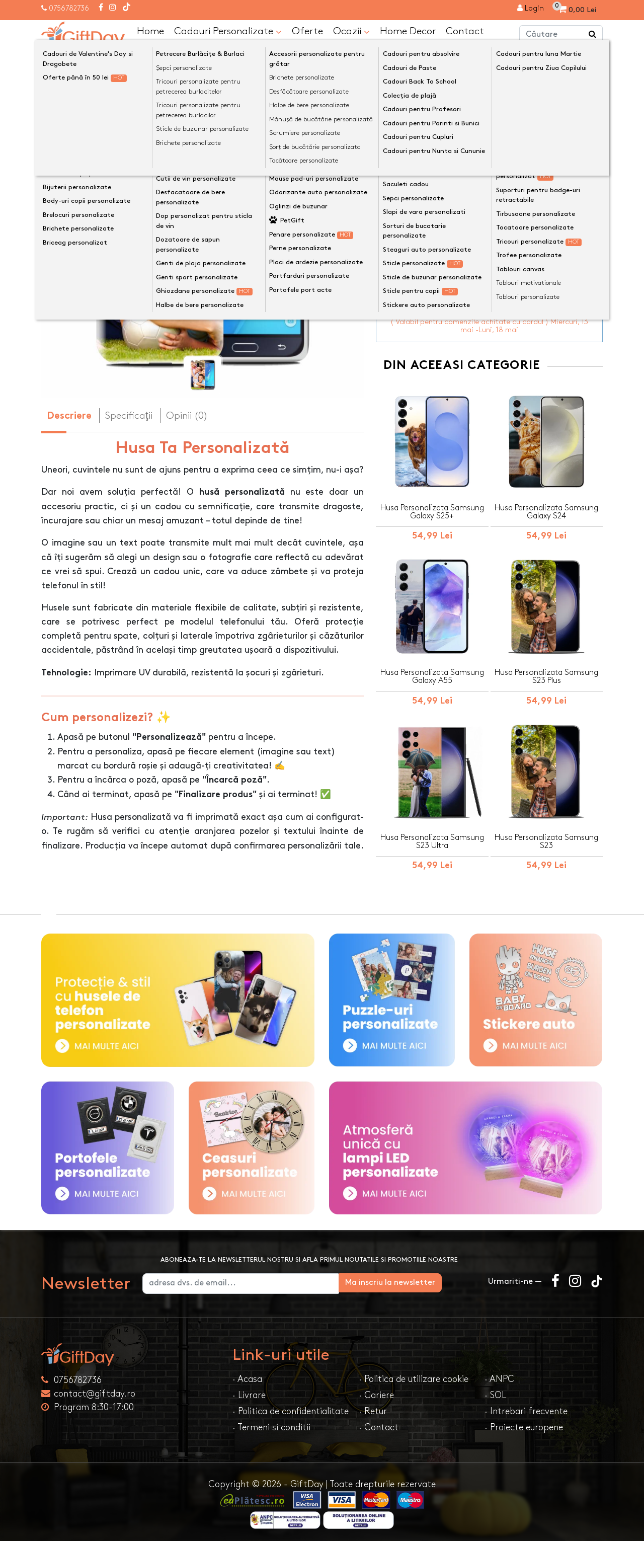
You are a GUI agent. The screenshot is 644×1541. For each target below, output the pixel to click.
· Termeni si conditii (271, 1424)
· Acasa (247, 1376)
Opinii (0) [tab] (187, 415)
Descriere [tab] (69, 416)
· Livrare (249, 1392)
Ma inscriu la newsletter (424, 1279)
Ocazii (351, 31)
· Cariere (376, 1392)
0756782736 (69, 8)
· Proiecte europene (524, 1424)
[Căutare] (593, 34)
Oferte (307, 30)
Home (150, 30)
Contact (465, 30)
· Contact (378, 1424)
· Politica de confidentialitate (290, 1408)
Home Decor (408, 30)
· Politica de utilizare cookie (413, 1376)
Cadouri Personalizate (228, 31)
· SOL (495, 1392)
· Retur (373, 1408)
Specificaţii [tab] (128, 415)
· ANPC (499, 1376)
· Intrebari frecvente (526, 1408)
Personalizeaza (493, 184)
